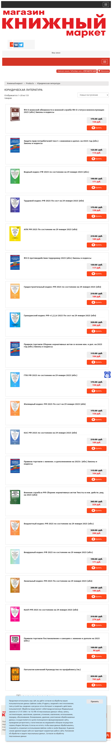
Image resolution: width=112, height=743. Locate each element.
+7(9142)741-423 (89, 71)
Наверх (107, 736)
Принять (95, 701)
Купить (97, 127)
